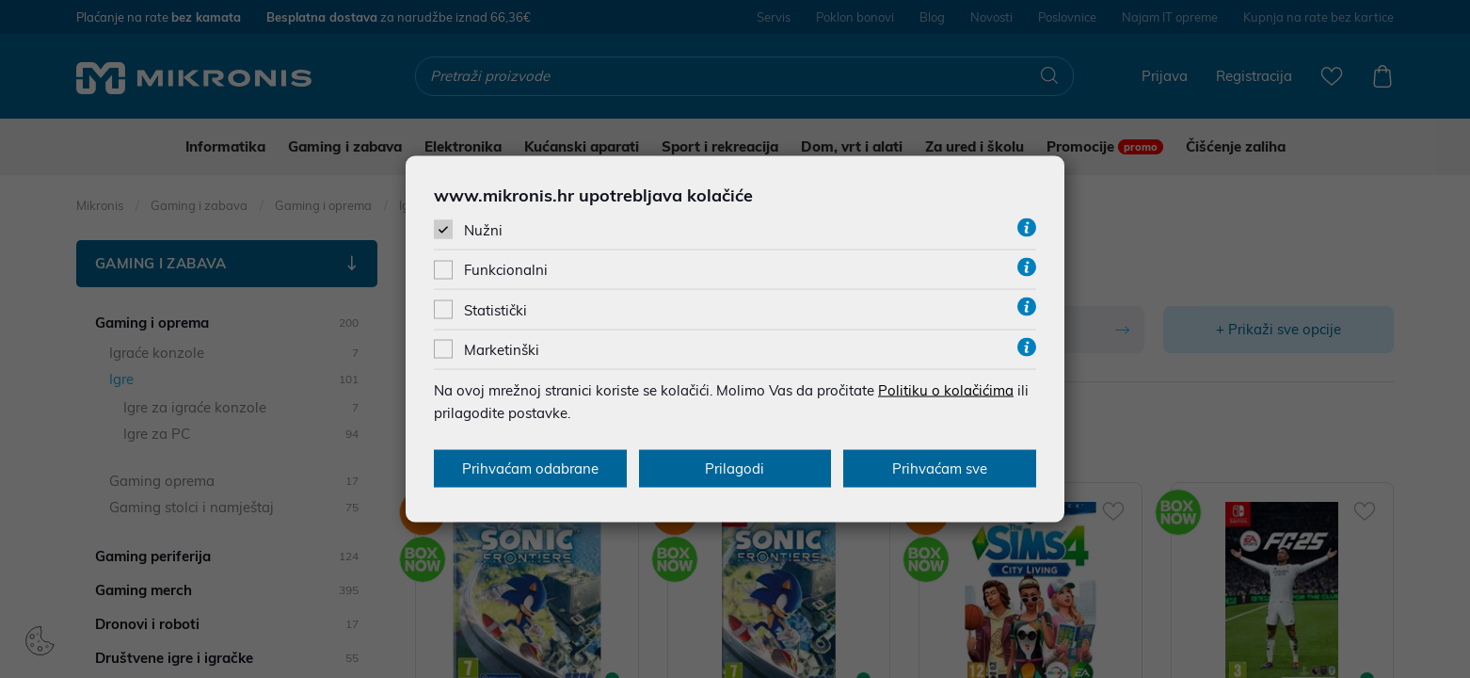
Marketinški (501, 349)
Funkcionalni (506, 270)
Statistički (495, 309)
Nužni (483, 230)
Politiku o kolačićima (946, 389)
